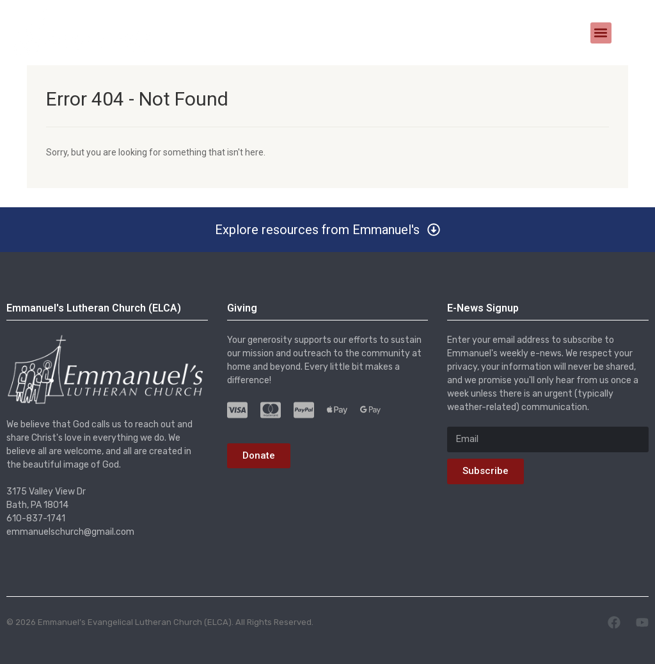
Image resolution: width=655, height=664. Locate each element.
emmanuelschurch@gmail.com (70, 531)
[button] (601, 32)
